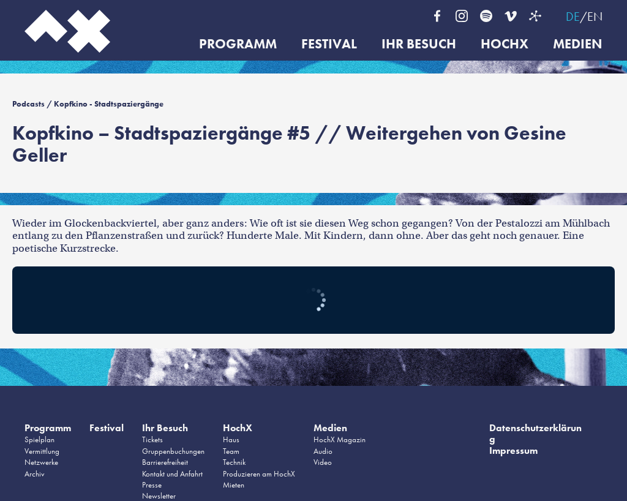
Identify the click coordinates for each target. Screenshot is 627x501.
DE (573, 16)
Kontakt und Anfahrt (172, 474)
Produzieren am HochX (259, 474)
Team (231, 451)
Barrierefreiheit (165, 462)
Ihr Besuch (418, 44)
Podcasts (28, 104)
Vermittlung (41, 451)
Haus (231, 439)
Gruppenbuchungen (173, 451)
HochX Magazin (340, 439)
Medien (578, 44)
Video (323, 462)
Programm (238, 44)
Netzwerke (41, 462)
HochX (504, 44)
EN (595, 16)
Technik (234, 462)
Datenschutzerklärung (535, 433)
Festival (329, 44)
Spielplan (39, 439)
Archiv (34, 474)
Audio (323, 451)
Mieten (233, 485)
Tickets (152, 439)
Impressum (513, 450)
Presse (152, 485)
